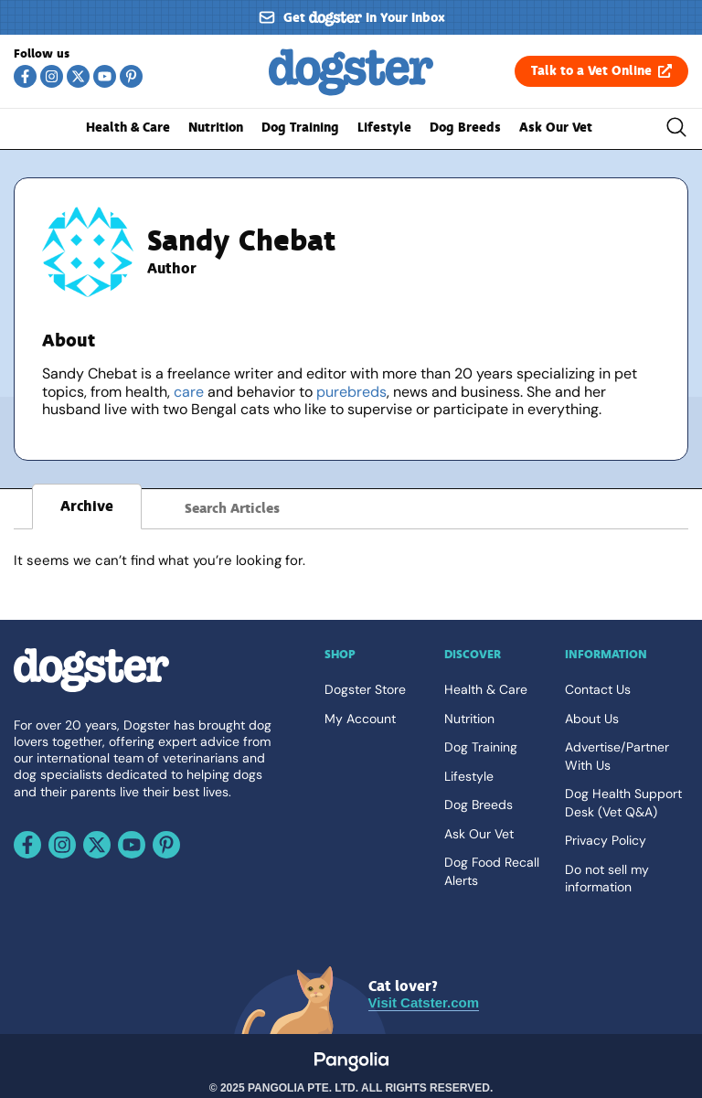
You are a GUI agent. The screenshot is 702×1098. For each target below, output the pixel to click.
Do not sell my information (607, 878)
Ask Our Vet (555, 127)
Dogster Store (365, 689)
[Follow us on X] (78, 76)
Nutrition (215, 127)
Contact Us (598, 689)
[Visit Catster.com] (423, 995)
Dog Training (300, 127)
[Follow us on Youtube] (104, 76)
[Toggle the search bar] (676, 129)
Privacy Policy (605, 840)
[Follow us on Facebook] (25, 76)
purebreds (351, 391)
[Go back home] (351, 93)
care (189, 391)
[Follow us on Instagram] (51, 76)
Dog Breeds (465, 127)
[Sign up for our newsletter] (351, 17)
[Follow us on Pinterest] (131, 76)
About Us (592, 718)
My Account (360, 718)
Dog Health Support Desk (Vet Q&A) (623, 802)
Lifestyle (384, 127)
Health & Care (128, 127)
